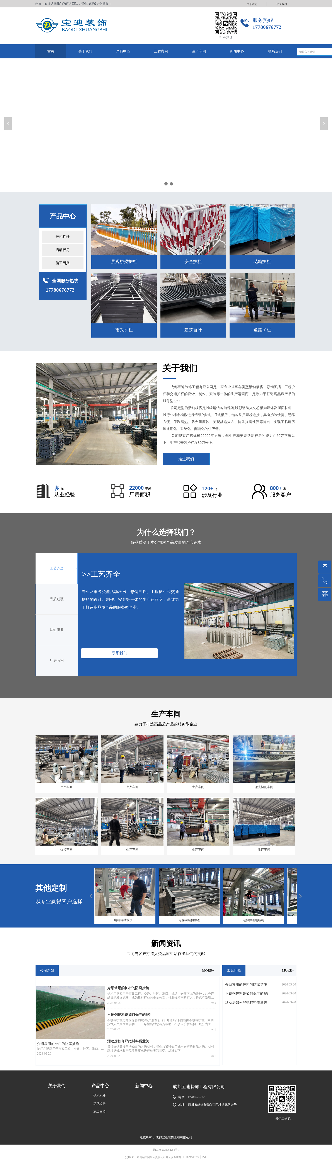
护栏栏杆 (63, 236)
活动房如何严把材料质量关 (128, 1041)
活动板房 (63, 250)
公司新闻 (47, 970)
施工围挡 (63, 263)
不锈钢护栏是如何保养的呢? (129, 1014)
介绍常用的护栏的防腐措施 (128, 988)
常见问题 (234, 970)
